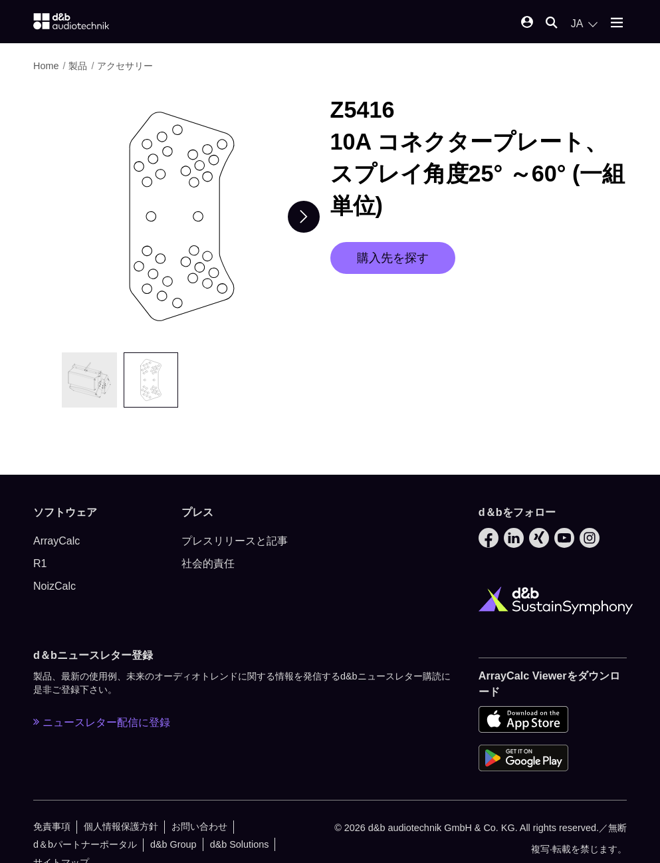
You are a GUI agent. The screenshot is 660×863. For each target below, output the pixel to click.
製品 (77, 66)
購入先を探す (393, 258)
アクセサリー (125, 66)
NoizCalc (54, 586)
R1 (40, 563)
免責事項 (51, 826)
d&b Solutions (239, 844)
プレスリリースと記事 (234, 541)
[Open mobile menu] (617, 24)
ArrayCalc (56, 541)
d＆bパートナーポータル (85, 844)
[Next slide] (304, 217)
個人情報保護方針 (121, 826)
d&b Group (173, 844)
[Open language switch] (584, 24)
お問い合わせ (199, 826)
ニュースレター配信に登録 (101, 722)
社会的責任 (208, 563)
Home (45, 66)
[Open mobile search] (552, 24)
